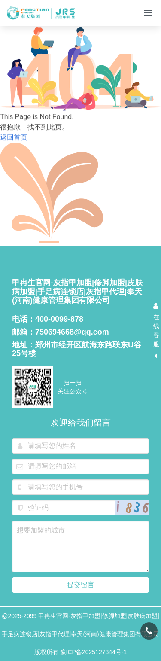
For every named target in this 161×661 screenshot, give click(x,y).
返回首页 (13, 138)
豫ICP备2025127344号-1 (93, 652)
